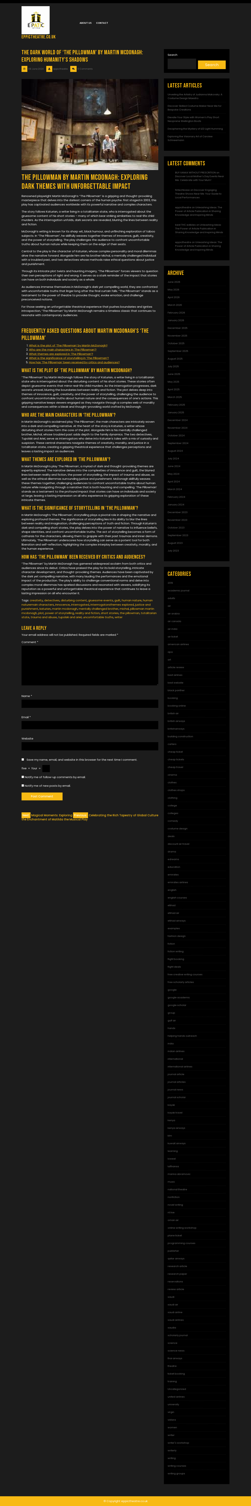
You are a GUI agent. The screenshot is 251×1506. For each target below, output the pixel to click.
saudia (172, 1327)
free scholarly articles (181, 982)
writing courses (177, 1466)
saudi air (173, 1304)
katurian (45, 609)
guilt (117, 600)
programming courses (181, 1243)
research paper (177, 1274)
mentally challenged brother (98, 609)
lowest (172, 1158)
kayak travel (175, 1112)
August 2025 (175, 358)
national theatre (177, 1189)
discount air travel (178, 844)
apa (170, 652)
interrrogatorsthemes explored (112, 605)
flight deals (174, 967)
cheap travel (175, 767)
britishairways (176, 729)
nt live (171, 1212)
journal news (175, 1089)
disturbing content (74, 600)
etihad (172, 905)
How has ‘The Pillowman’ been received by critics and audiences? (74, 362)
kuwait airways (177, 1143)
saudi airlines (176, 1320)
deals (171, 836)
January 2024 (176, 504)
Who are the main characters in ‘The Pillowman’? (62, 349)
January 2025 (176, 412)
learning (173, 1151)
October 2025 (176, 343)
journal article (176, 1074)
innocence (62, 605)
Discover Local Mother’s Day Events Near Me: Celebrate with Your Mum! (199, 178)
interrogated (80, 605)
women (172, 1427)
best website (175, 682)
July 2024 (173, 458)
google (172, 990)
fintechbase (182, 190)
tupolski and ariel (70, 617)
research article (177, 1266)
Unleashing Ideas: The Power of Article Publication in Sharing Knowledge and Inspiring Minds (198, 211)
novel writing (175, 1205)
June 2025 (174, 374)
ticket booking (176, 1373)
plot (41, 613)
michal (124, 609)
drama (172, 851)
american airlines (178, 644)
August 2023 (175, 543)
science (172, 1343)
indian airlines (176, 1051)
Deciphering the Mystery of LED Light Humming (195, 129)
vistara (172, 1420)
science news (176, 1350)
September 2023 (178, 535)
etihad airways (177, 920)
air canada (174, 621)
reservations (175, 1281)
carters (172, 744)
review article (176, 1289)
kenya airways (176, 1128)
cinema (172, 775)
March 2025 (175, 397)
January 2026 (176, 320)
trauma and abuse (44, 617)
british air (173, 713)
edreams (173, 859)
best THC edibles (185, 225)
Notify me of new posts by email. (48, 786)
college (172, 805)
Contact (102, 23)
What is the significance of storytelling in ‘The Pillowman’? (69, 358)
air (169, 606)
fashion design (177, 936)
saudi (171, 1297)
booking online (177, 705)
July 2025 (173, 366)
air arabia (174, 613)
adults (171, 598)
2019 (170, 583)
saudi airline (175, 1312)
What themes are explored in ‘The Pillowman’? (61, 354)
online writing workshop (182, 1228)
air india (172, 629)
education (174, 867)
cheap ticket (175, 752)
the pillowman (130, 613)
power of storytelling (59, 613)
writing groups (176, 1473)
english (172, 890)
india (171, 1043)
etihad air (173, 913)
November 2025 (177, 335)
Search (172, 55)
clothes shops (176, 790)
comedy (173, 821)
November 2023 (177, 520)
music (171, 1182)
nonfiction (174, 1197)
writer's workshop (178, 1443)
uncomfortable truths (98, 617)
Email (26, 717)
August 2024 (175, 451)
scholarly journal (178, 1335)
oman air (173, 1220)
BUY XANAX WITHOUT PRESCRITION (195, 172)
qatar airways (176, 1258)
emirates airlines (178, 882)
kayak (171, 1105)
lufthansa (173, 1166)
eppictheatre (183, 207)
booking (173, 698)
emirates (173, 874)
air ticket (173, 636)
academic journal (178, 590)
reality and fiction (87, 613)
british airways (176, 721)
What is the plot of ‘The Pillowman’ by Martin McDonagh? (68, 345)
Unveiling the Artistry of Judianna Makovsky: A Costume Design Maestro (195, 96)
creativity (36, 600)
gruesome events (100, 600)
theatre (172, 1366)
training (172, 1381)
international (175, 1059)
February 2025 (176, 405)
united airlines (176, 1397)
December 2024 (178, 420)
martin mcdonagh (64, 609)
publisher (173, 1251)
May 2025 (173, 382)
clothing (172, 798)
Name (27, 696)
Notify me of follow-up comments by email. (55, 777)
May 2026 (173, 289)
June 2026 (174, 282)
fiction (171, 944)
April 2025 (174, 389)
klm (170, 1135)
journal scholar (177, 1097)
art (169, 659)
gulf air (172, 1020)
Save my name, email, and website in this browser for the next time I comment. (82, 760)
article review (176, 667)
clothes (172, 782)
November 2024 (178, 428)
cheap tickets (176, 759)
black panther (176, 690)
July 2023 (173, 550)
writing (172, 1458)
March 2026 (175, 305)
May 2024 (173, 474)
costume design (178, 828)
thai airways (175, 1358)
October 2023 (176, 527)
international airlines (180, 1066)
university (173, 1404)
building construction (180, 736)
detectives (52, 600)
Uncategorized (177, 1389)
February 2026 (176, 312)
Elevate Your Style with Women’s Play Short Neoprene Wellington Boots (193, 119)
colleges (173, 813)
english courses (177, 897)
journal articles (177, 1082)
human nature (132, 600)
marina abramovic (179, 1174)
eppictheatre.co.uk (39, 37)
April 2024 (174, 481)
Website (27, 738)
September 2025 (178, 351)
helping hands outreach (182, 1036)
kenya (171, 1120)
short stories (110, 613)
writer (119, 617)
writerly (172, 1450)
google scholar (177, 1005)
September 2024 (178, 443)
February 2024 (176, 497)
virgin (171, 1412)
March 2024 (175, 489)
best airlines (175, 675)
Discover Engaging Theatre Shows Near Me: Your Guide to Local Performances (198, 193)
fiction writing (176, 951)
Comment (30, 642)
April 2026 (174, 297)
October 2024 (176, 435)
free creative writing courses (185, 974)
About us (86, 23)
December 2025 (178, 328)
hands (171, 1028)
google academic (179, 997)
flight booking (176, 959)
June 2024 (174, 466)
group (171, 1013)
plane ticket (175, 1235)
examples (174, 928)
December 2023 (178, 512)
